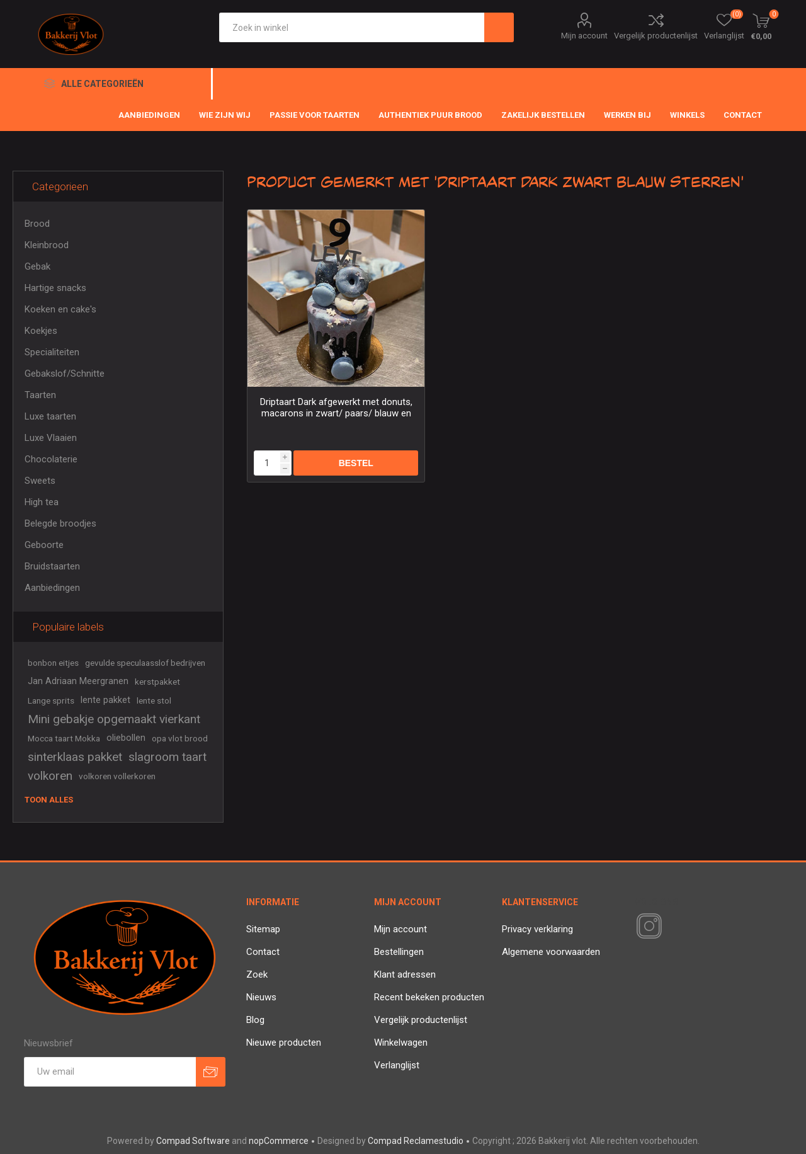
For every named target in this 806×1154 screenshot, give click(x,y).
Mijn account (584, 35)
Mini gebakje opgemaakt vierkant (114, 719)
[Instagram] (647, 927)
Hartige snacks (55, 288)
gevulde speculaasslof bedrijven (145, 663)
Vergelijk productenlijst (656, 35)
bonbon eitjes (53, 663)
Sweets (40, 480)
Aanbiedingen (52, 587)
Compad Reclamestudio (415, 1141)
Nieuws (261, 997)
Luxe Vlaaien (51, 437)
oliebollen (125, 738)
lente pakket (105, 700)
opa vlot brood (180, 738)
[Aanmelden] (110, 1072)
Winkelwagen (401, 1042)
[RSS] (671, 927)
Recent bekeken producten (429, 997)
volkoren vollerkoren (117, 776)
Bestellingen (399, 951)
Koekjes (41, 330)
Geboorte (44, 545)
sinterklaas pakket (75, 757)
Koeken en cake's (60, 309)
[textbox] (351, 27)
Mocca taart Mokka (64, 738)
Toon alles (49, 799)
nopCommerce (279, 1141)
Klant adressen (405, 974)
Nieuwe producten (283, 1042)
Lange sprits (51, 700)
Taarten (40, 395)
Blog (255, 1019)
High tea (42, 502)
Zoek (257, 974)
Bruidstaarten (52, 566)
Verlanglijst (396, 1065)
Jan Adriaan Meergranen (78, 681)
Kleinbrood (47, 245)
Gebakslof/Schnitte (65, 373)
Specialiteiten (52, 352)
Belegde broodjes (60, 523)
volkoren (50, 775)
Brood (37, 223)
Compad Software (193, 1141)
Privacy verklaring (537, 929)
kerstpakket (157, 682)
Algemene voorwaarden (551, 951)
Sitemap (263, 929)
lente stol (154, 700)
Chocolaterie (51, 459)
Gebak (37, 266)
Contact (263, 951)
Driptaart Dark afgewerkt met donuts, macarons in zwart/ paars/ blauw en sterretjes (336, 413)
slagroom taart (167, 757)
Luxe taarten (50, 416)
